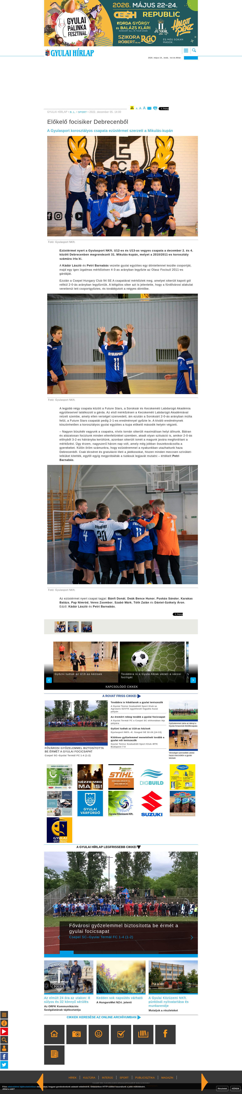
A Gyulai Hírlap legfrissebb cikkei (104, 851)
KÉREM (235, 1088)
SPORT (82, 112)
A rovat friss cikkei (118, 696)
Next (193, 943)
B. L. (73, 112)
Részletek (222, 1088)
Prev (64, 943)
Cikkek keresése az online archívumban (99, 1022)
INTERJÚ (107, 1082)
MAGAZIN (167, 1082)
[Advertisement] (121, 82)
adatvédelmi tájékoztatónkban (22, 1087)
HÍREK (73, 1082)
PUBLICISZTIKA (145, 1082)
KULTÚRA (89, 1082)
